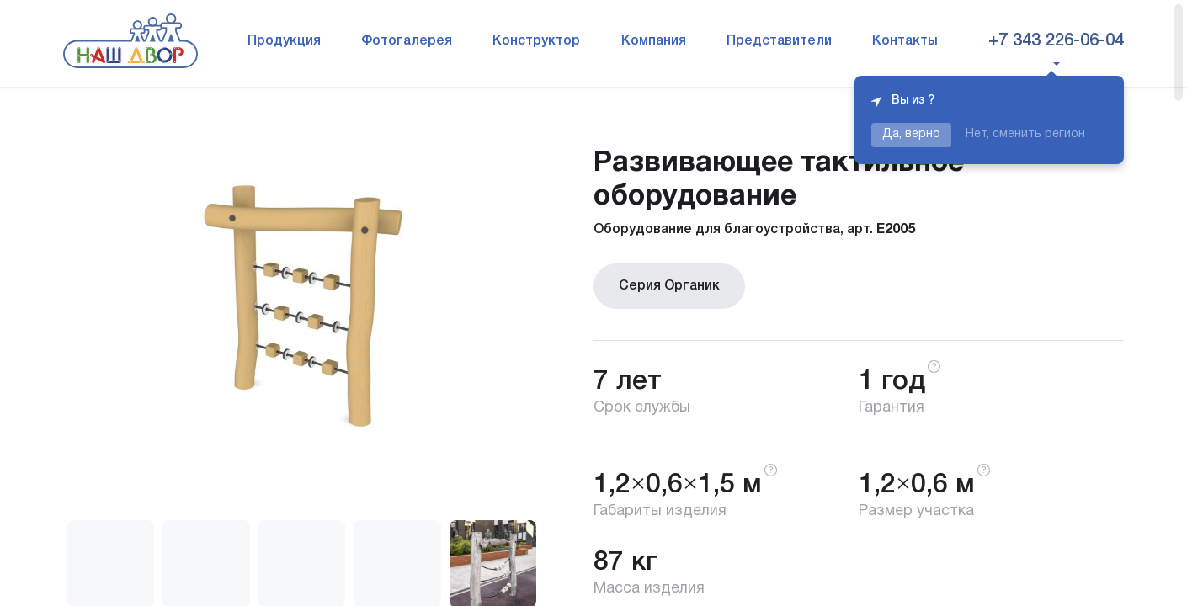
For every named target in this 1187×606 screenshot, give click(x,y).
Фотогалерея (406, 41)
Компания (653, 41)
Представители (779, 41)
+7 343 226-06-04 (1056, 41)
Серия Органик (669, 286)
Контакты (905, 41)
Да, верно (911, 134)
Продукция (284, 41)
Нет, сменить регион (1025, 134)
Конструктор (536, 41)
